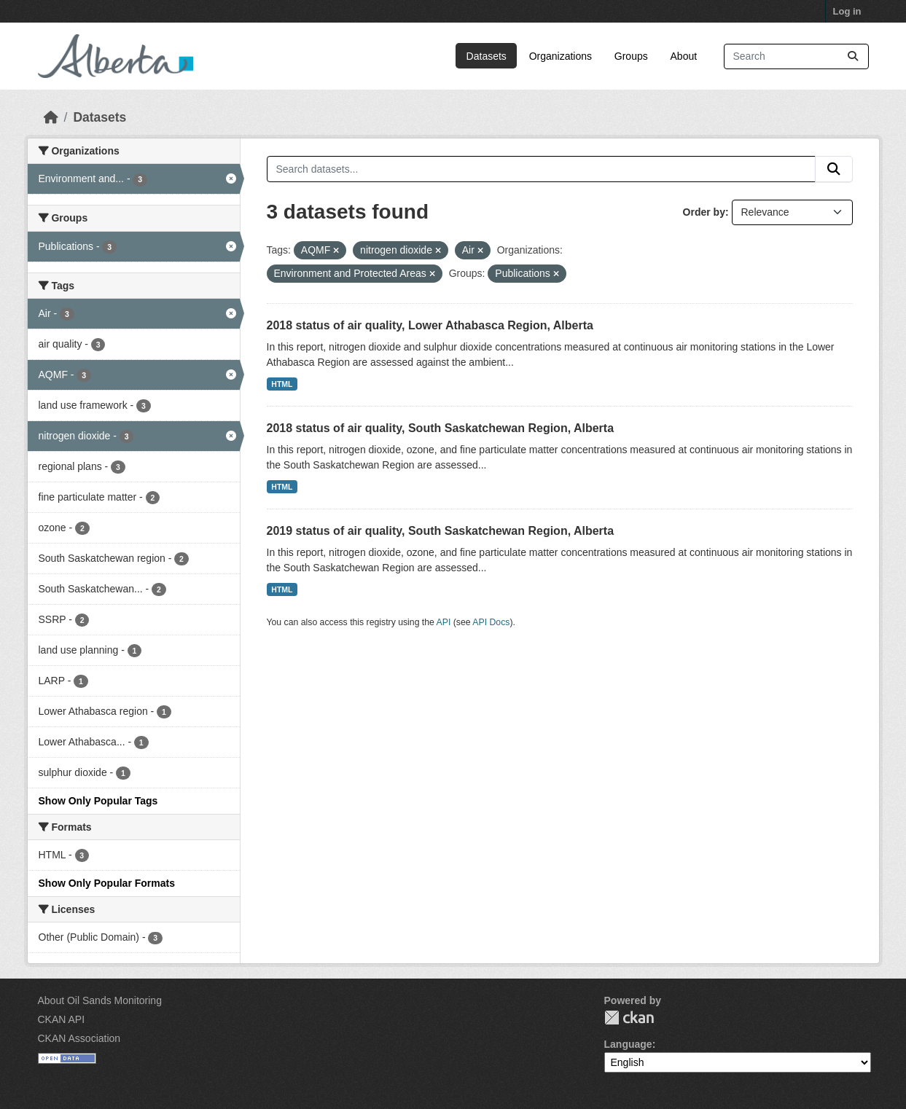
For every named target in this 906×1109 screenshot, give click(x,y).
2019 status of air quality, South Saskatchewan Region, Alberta (440, 531)
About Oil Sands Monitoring (100, 1000)
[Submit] (852, 56)
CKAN (629, 1017)
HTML (281, 384)
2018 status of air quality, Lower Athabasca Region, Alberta (430, 325)
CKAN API (61, 1019)
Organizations (560, 56)
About (684, 56)
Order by (704, 212)
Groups (631, 56)
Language (628, 1044)
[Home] (51, 117)
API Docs (490, 622)
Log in (847, 11)
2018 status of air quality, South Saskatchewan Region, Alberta (440, 428)
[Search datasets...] (796, 56)
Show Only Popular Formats (107, 883)
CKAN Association (79, 1038)
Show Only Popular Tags (98, 801)
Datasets (486, 56)
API (444, 622)
